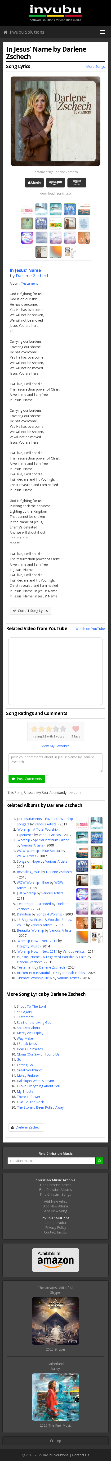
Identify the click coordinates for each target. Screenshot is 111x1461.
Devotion (24, 914)
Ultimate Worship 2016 (34, 978)
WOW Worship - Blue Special (39, 850)
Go (19, 1059)
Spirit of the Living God (34, 1022)
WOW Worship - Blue (33, 882)
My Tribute (25, 1091)
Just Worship (26, 893)
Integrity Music (28, 946)
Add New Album (55, 1206)
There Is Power (28, 1096)
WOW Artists (26, 856)
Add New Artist (55, 1201)
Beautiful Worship (30, 930)
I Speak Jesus (27, 1043)
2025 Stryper (55, 1349)
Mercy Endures (28, 1075)
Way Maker (25, 1038)
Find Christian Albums (55, 1189)
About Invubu (55, 1222)
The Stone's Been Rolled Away (40, 1107)
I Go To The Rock (30, 1102)
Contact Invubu (55, 1232)
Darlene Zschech (32, 275)
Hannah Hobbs (73, 972)
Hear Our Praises (30, 1049)
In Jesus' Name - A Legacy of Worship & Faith (52, 957)
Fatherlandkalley (55, 1366)
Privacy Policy (55, 1227)
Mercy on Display (30, 1033)
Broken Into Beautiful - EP (37, 972)
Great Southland (29, 1070)
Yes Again (24, 1012)
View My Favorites (56, 746)
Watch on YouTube (90, 628)
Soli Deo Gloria (28, 1027)
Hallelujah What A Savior (35, 1081)
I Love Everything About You (38, 1086)
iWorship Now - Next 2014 (37, 940)
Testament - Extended (34, 903)
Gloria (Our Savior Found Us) (39, 1054)
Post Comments (27, 778)
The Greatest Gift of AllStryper (55, 1290)
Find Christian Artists (55, 1185)
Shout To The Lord (31, 1006)
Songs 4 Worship (49, 914)
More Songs (95, 66)
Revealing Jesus (28, 871)
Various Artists (46, 824)
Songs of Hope (28, 861)
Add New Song (55, 1211)
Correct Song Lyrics (30, 610)
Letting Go (25, 1065)
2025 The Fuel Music (55, 1425)
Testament (29, 283)
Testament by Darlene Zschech (55, 172)
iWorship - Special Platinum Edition (43, 840)
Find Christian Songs (55, 1194)
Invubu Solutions (24, 32)
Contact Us (80, 1455)
